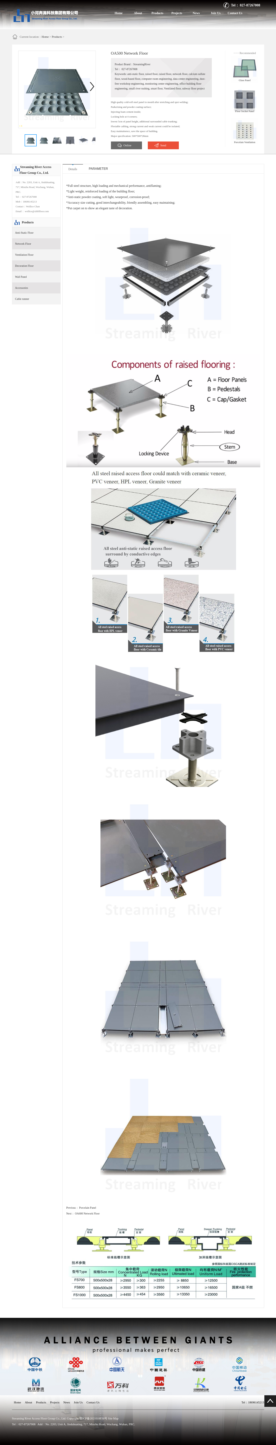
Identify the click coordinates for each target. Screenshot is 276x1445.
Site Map (113, 1418)
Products (157, 13)
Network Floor (23, 243)
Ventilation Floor (24, 254)
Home (119, 13)
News (196, 13)
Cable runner (22, 299)
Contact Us (235, 13)
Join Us (216, 13)
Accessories (21, 287)
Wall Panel (21, 276)
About (138, 13)
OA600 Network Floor (87, 1213)
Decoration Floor (24, 265)
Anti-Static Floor (24, 232)
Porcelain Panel (87, 1207)
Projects (176, 13)
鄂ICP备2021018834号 (93, 1418)
